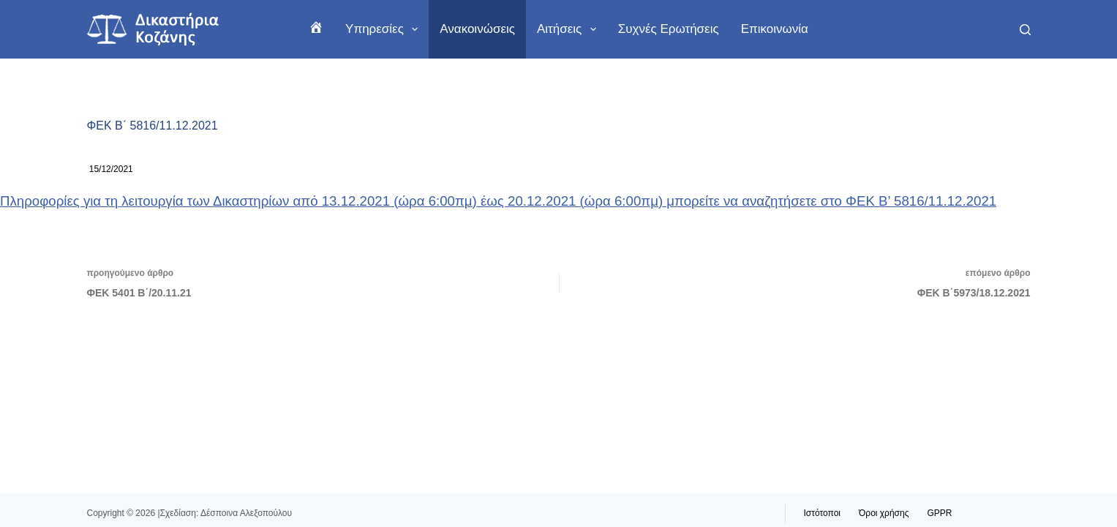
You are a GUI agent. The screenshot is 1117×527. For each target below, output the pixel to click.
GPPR (939, 513)
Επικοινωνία (774, 29)
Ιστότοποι (822, 513)
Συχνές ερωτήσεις (668, 29)
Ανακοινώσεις (477, 29)
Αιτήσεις (569, 29)
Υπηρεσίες (384, 29)
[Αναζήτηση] (1025, 29)
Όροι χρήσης (884, 513)
